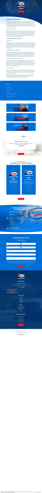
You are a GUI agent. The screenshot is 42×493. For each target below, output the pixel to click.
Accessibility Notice (21, 306)
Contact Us (21, 302)
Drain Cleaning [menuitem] (8, 87)
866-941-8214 (21, 281)
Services (21, 297)
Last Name (22, 242)
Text (12, 185)
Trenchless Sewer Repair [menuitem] (9, 89)
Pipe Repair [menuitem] (8, 91)
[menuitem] (17, 332)
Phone (7, 245)
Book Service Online (21, 11)
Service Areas (21, 301)
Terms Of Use (21, 309)
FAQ (21, 310)
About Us (21, 296)
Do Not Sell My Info (21, 308)
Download (14, 188)
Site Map (21, 311)
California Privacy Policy (21, 307)
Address (7, 249)
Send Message (21, 266)
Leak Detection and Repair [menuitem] (10, 96)
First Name (7, 242)
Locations (21, 324)
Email (16, 185)
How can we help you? (9, 256)
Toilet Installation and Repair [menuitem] (10, 94)
